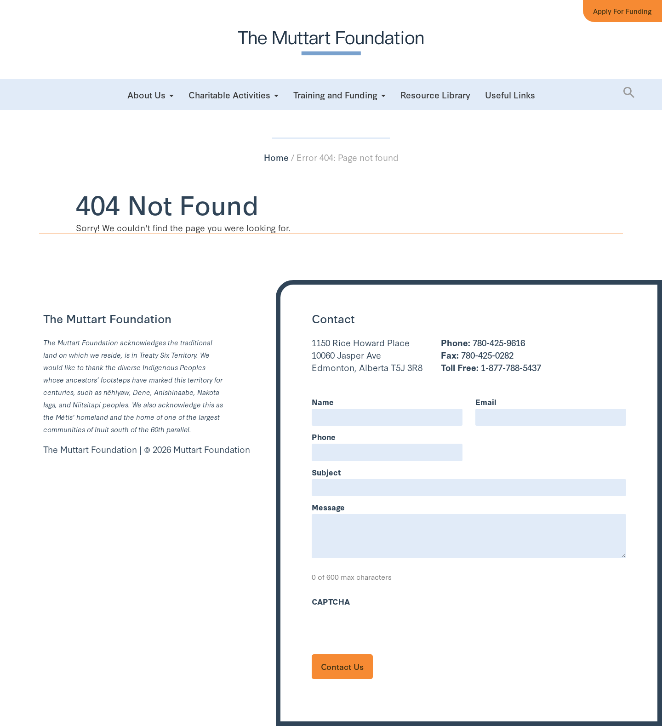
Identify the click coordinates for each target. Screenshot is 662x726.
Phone (324, 436)
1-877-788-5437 (491, 367)
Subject (326, 472)
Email (485, 401)
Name (323, 401)
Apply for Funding (622, 11)
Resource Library (435, 94)
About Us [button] (146, 94)
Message (328, 507)
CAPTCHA (331, 601)
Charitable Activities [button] (229, 94)
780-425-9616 (483, 342)
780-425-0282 (477, 355)
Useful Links (510, 94)
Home (276, 157)
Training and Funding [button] (335, 94)
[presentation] (381, 626)
